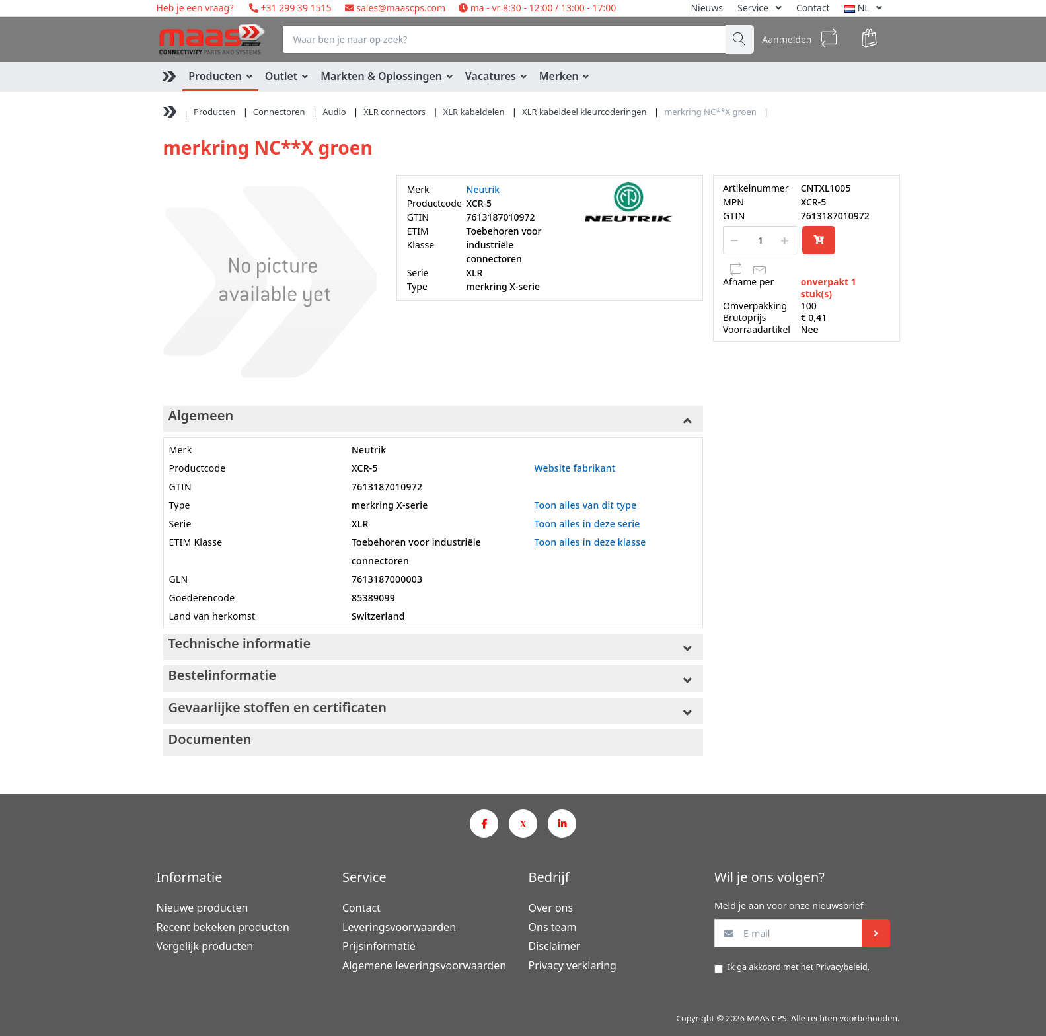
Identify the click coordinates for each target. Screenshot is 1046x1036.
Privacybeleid (841, 967)
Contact (813, 7)
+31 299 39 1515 (295, 7)
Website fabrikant (574, 468)
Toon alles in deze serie (587, 523)
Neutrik (483, 189)
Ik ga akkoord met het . (799, 967)
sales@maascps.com (400, 7)
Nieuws (707, 7)
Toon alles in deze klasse (590, 542)
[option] (270, 281)
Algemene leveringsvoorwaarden (424, 965)
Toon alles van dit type (585, 505)
